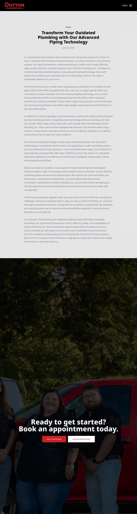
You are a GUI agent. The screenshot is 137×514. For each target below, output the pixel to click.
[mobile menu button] (130, 5)
